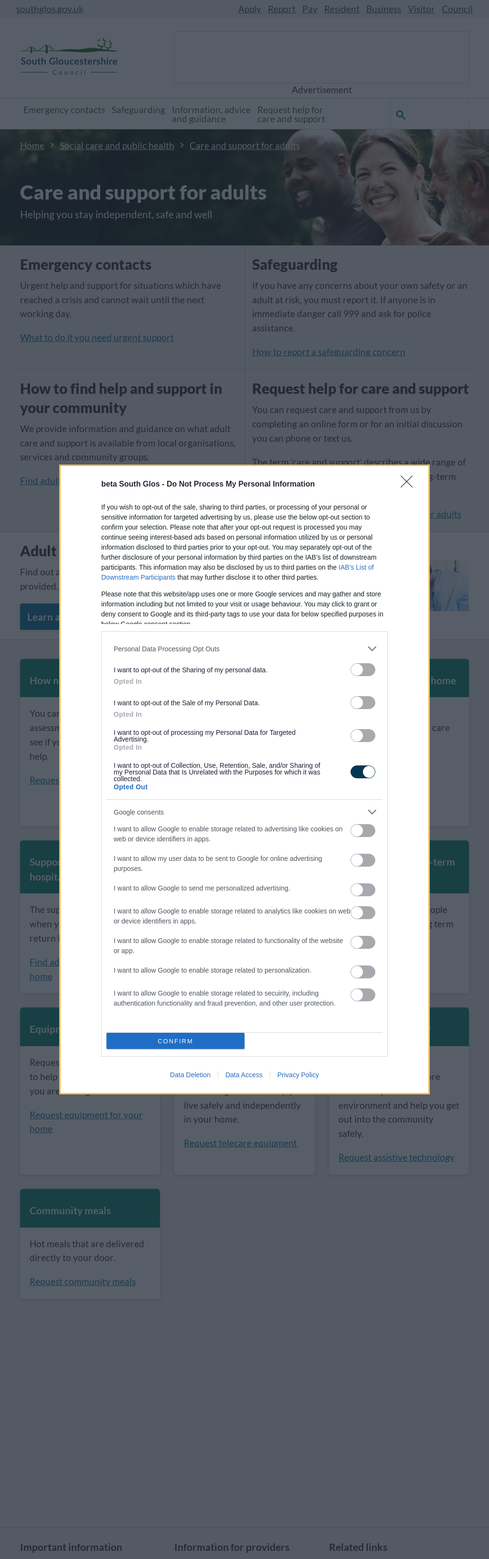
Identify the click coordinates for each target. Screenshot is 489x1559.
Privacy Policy (298, 1075)
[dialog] (244, 779)
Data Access (244, 1075)
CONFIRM (175, 1041)
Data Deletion (190, 1075)
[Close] (410, 485)
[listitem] (244, 649)
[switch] (363, 669)
